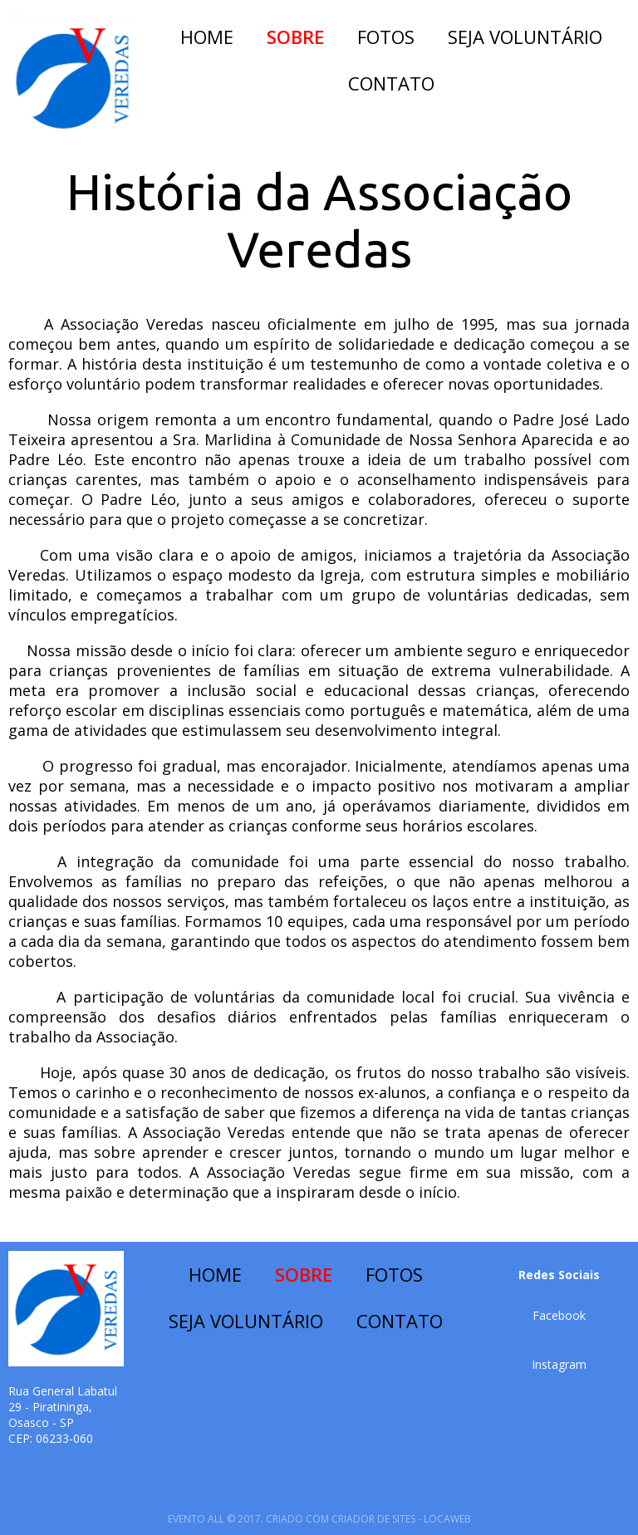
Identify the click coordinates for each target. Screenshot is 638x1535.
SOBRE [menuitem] (295, 36)
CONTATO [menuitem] (391, 83)
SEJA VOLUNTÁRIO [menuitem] (525, 36)
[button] (559, 1315)
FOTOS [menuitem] (386, 36)
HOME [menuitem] (206, 36)
